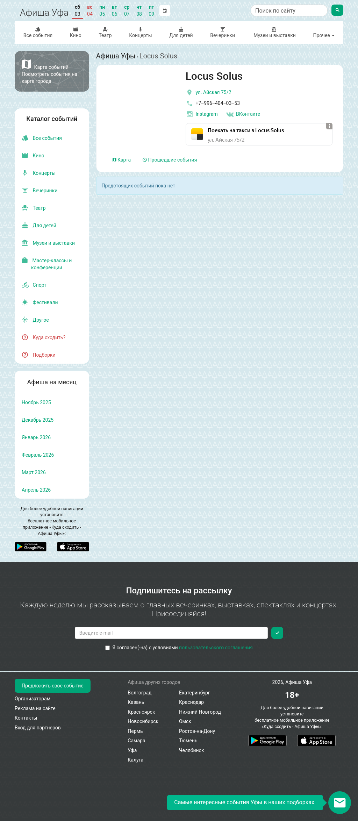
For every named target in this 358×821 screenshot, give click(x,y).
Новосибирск (143, 721)
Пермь (135, 731)
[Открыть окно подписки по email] (339, 802)
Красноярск (141, 712)
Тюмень (188, 740)
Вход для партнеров (38, 727)
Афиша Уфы (116, 56)
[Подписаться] (277, 633)
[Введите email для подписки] (171, 633)
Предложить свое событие (53, 685)
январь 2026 (36, 437)
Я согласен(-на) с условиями (179, 647)
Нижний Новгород (200, 712)
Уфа (132, 750)
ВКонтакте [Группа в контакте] (243, 114)
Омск (185, 721)
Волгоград (139, 692)
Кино (75, 32)
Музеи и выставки (274, 32)
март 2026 (34, 472)
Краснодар (191, 702)
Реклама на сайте (35, 708)
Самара (136, 740)
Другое (35, 319)
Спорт (34, 284)
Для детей (181, 32)
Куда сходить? (43, 337)
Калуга (135, 760)
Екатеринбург (194, 692)
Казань (136, 702)
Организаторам (32, 698)
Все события (38, 32)
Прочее (324, 35)
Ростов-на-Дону (197, 731)
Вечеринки (222, 32)
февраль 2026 (38, 455)
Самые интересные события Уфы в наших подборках (244, 802)
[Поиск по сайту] (289, 10)
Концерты (140, 32)
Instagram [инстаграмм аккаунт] (202, 114)
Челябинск (191, 750)
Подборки (39, 354)
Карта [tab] (122, 160)
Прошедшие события (170, 160)
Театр (105, 32)
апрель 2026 (36, 490)
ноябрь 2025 (36, 402)
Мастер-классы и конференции (47, 264)
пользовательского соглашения (216, 647)
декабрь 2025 (37, 420)
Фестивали (40, 302)
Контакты (26, 718)
